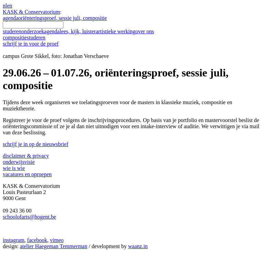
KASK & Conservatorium (31, 12)
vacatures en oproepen (27, 174)
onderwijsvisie (19, 162)
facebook (37, 240)
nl (5, 6)
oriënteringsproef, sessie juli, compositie (62, 18)
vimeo (57, 240)
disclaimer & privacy (26, 156)
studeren (12, 31)
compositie (24, 37)
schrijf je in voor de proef (31, 44)
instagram (13, 240)
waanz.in (138, 246)
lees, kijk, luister (78, 31)
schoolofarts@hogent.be (29, 217)
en (9, 6)
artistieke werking (115, 31)
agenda (10, 18)
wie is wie (14, 168)
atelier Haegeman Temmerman (53, 246)
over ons (144, 31)
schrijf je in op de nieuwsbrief (35, 144)
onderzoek (32, 31)
